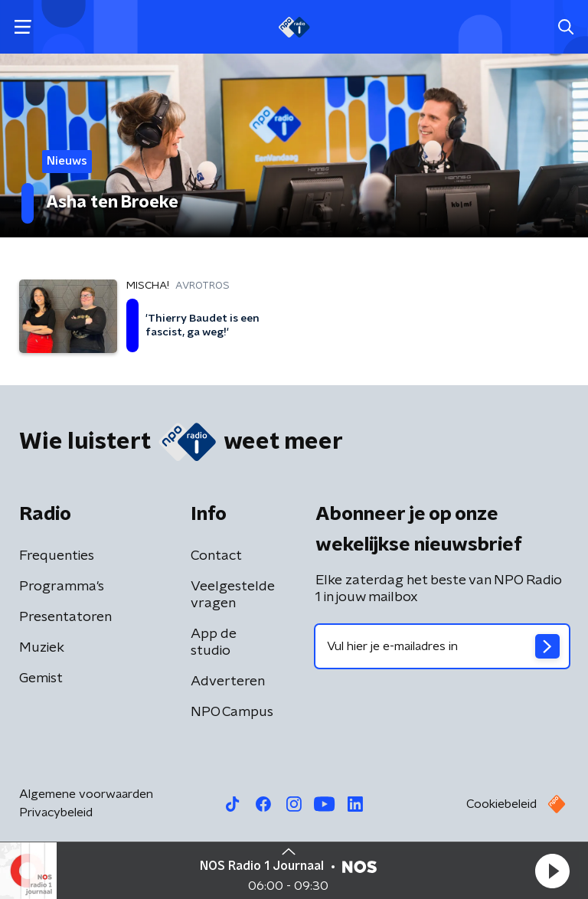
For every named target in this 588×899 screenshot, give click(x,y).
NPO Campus (232, 712)
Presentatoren (65, 617)
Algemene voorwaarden (86, 794)
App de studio (214, 642)
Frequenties (56, 556)
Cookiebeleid (501, 804)
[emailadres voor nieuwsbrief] (442, 646)
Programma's (61, 586)
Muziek (41, 648)
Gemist (41, 678)
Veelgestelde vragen (233, 595)
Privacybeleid (56, 812)
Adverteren (228, 681)
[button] (552, 870)
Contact (216, 556)
